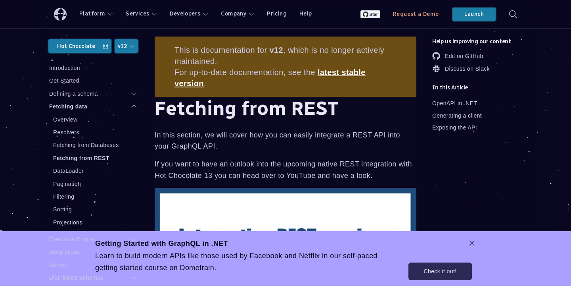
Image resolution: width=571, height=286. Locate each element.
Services (141, 13)
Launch (474, 14)
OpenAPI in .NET (454, 103)
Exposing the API (454, 127)
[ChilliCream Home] (60, 14)
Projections (67, 222)
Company (237, 13)
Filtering (63, 196)
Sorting (62, 209)
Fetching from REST (81, 158)
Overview (65, 119)
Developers (189, 13)
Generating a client (457, 115)
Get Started (64, 80)
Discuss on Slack (461, 69)
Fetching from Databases (86, 145)
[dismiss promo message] (472, 243)
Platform (96, 13)
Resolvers (66, 132)
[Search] (513, 14)
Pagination (67, 184)
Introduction (64, 68)
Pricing (277, 13)
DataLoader (68, 171)
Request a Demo (416, 14)
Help (305, 13)
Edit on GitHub (457, 56)
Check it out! (439, 271)
